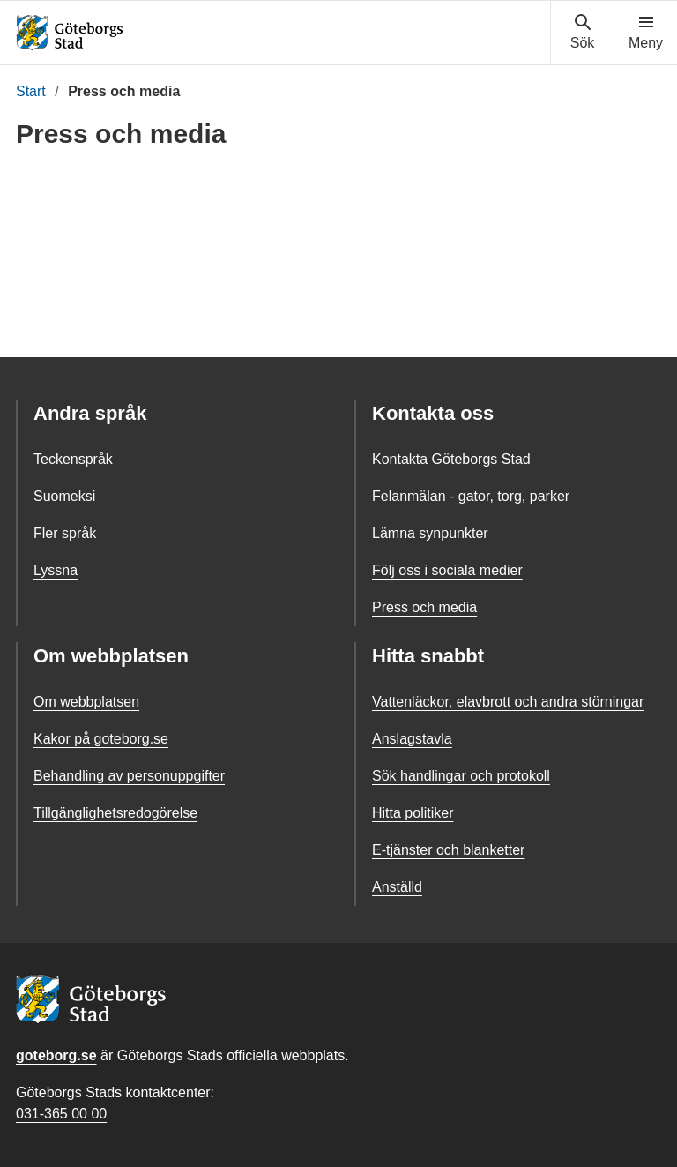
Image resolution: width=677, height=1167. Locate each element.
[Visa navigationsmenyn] (645, 32)
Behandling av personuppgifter (129, 775)
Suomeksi (64, 496)
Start (31, 91)
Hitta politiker (412, 812)
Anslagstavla (412, 738)
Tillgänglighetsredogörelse (115, 812)
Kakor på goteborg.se (100, 738)
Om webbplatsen (86, 701)
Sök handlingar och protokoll (461, 775)
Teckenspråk (73, 459)
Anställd (397, 886)
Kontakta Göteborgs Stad (451, 459)
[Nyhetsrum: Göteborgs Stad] (338, 248)
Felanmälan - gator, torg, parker (470, 496)
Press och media (424, 607)
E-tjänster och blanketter (448, 849)
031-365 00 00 (61, 1113)
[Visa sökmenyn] (582, 32)
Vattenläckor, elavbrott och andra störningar (508, 701)
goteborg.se (56, 1055)
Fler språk (64, 533)
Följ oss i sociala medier (447, 570)
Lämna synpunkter (430, 533)
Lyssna (55, 570)
